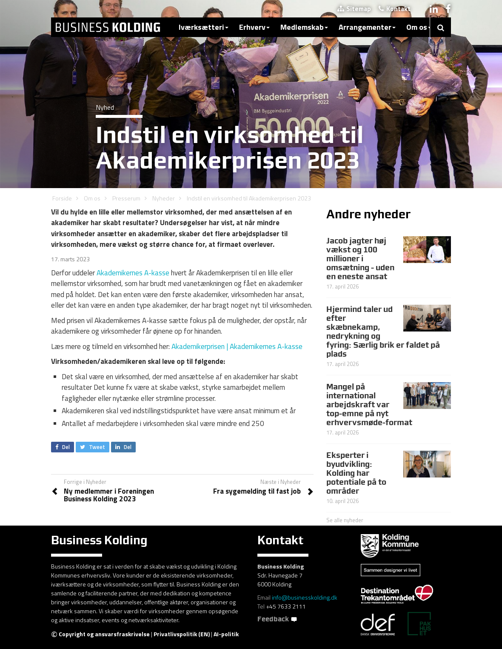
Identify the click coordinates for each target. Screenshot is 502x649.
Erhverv (254, 27)
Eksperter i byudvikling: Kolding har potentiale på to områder (356, 472)
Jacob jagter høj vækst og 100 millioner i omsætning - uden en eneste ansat (360, 258)
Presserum (126, 198)
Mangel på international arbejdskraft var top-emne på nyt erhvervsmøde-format (369, 404)
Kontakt (395, 9)
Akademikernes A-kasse (133, 272)
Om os (418, 27)
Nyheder (163, 198)
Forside (62, 198)
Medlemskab (304, 27)
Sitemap (354, 9)
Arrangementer (367, 27)
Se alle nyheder (344, 520)
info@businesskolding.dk (304, 597)
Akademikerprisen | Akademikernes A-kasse (236, 346)
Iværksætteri (203, 27)
